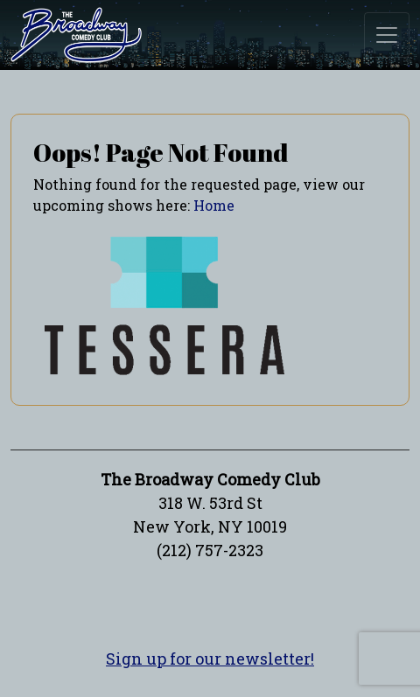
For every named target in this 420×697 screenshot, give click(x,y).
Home (213, 205)
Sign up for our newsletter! (210, 658)
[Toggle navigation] (387, 35)
